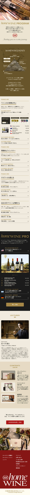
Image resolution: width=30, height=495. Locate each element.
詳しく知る (15, 304)
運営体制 (18, 468)
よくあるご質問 (19, 459)
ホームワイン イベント (7, 457)
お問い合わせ (19, 457)
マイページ (18, 455)
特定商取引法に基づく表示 (21, 461)
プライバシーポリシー (20, 466)
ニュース (4, 459)
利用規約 (18, 463)
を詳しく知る (15, 422)
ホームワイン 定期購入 (7, 455)
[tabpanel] (15, 263)
